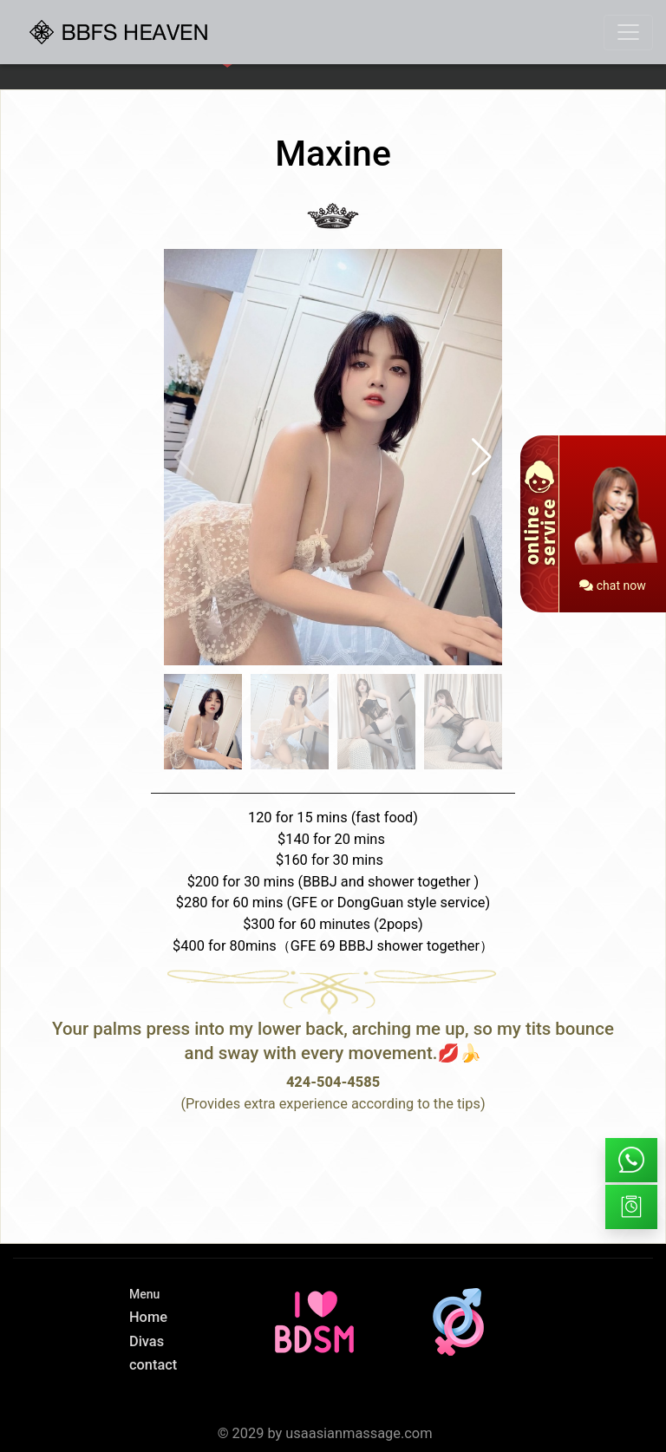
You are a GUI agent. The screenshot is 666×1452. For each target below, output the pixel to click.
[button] (481, 457)
